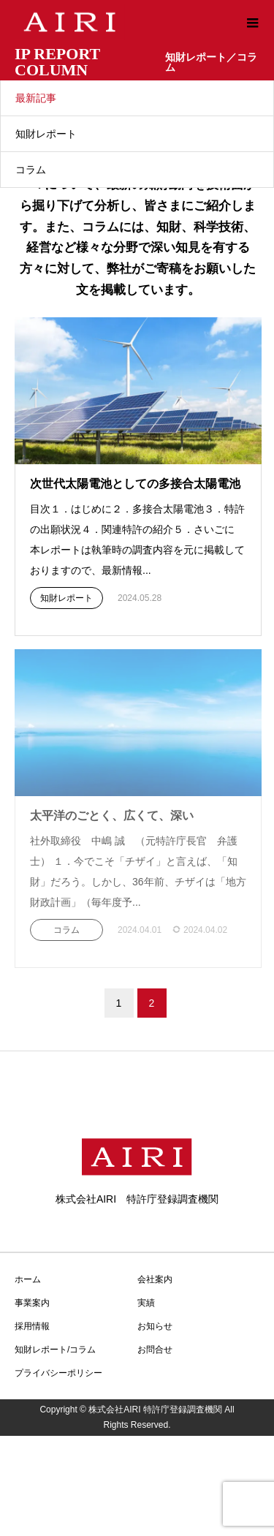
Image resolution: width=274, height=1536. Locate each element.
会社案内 (154, 1279)
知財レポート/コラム (55, 1349)
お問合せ (154, 1349)
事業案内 (32, 1303)
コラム (30, 169)
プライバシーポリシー (58, 1373)
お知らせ (154, 1326)
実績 (146, 1303)
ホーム (28, 1279)
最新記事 (35, 98)
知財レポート (46, 134)
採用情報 (32, 1326)
